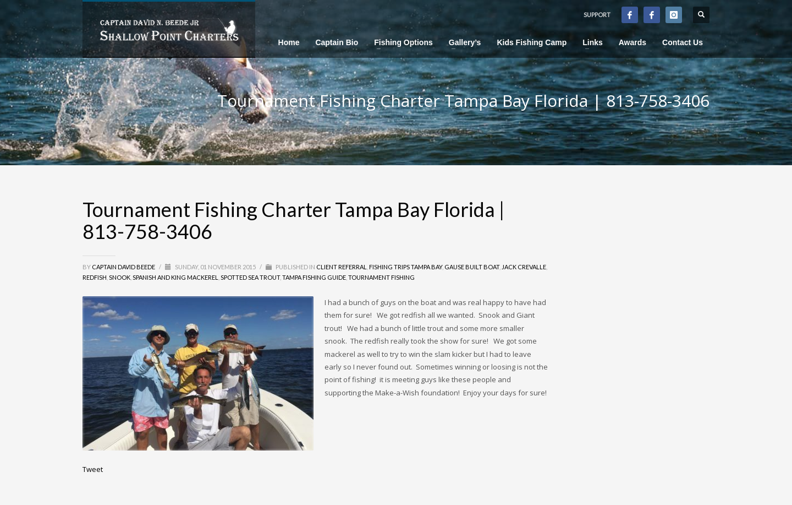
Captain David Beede (124, 266)
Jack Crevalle (524, 266)
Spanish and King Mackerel (175, 277)
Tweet (92, 469)
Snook (119, 277)
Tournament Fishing (381, 277)
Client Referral (341, 266)
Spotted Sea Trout (250, 277)
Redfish (94, 277)
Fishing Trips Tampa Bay (405, 266)
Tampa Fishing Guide (314, 277)
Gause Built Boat (471, 266)
